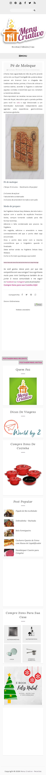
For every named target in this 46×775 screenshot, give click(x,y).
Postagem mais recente (15, 358)
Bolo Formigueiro (23, 530)
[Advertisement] (23, 583)
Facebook (10, 282)
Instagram (21, 282)
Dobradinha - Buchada (26, 520)
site (18, 103)
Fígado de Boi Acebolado (26, 511)
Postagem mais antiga (31, 362)
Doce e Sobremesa (32, 70)
